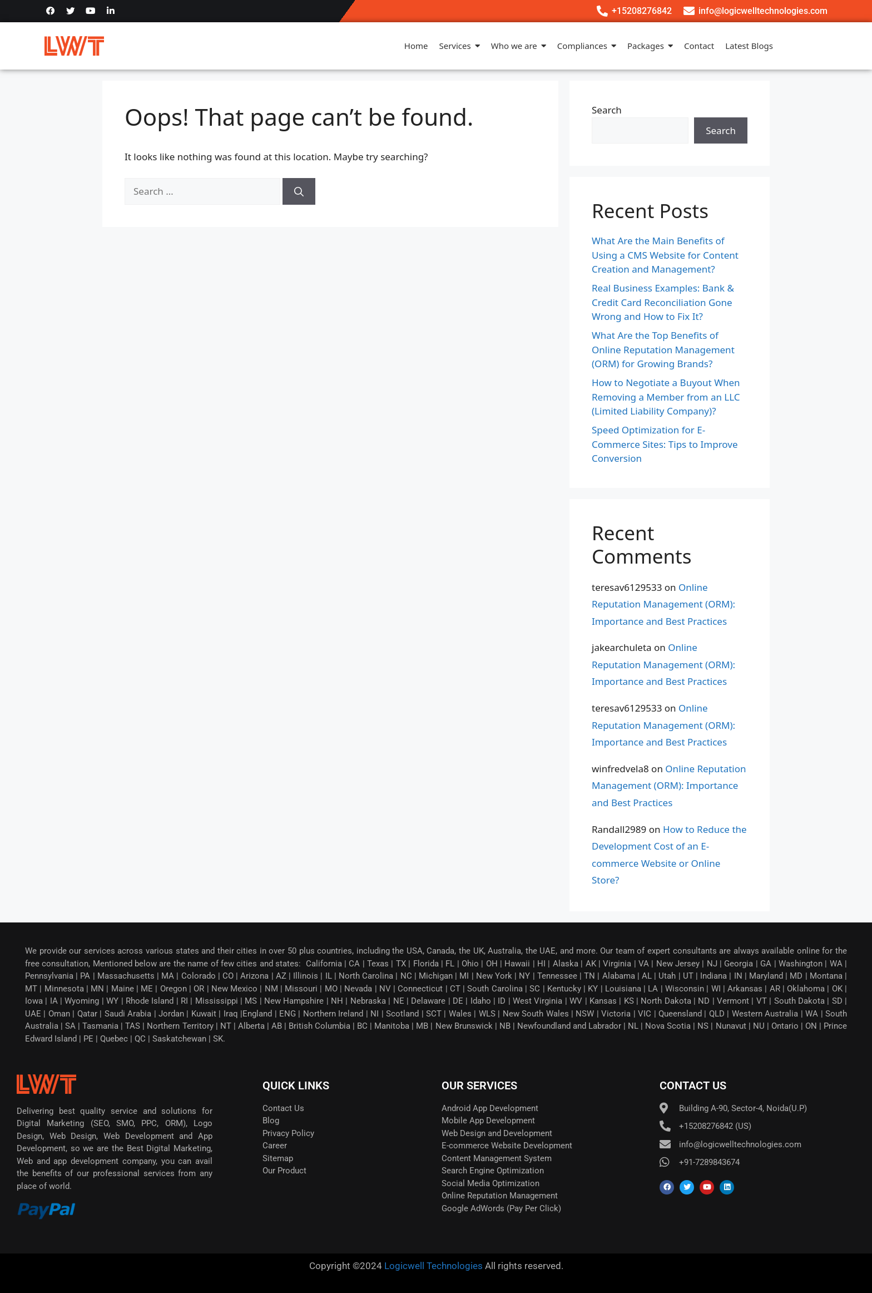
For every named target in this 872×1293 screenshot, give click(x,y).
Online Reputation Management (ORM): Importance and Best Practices (663, 604)
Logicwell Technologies (432, 1265)
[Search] (299, 191)
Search (607, 109)
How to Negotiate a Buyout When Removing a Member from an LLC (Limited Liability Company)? (666, 396)
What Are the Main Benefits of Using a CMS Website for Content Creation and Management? (665, 254)
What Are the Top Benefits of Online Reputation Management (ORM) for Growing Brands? (663, 349)
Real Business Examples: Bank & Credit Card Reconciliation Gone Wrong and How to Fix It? (663, 302)
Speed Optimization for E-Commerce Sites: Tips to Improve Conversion (664, 444)
